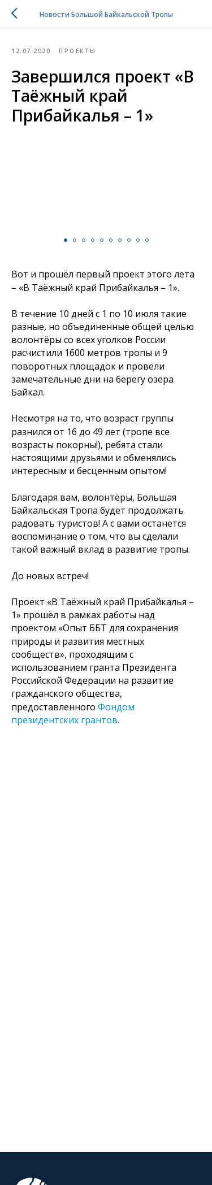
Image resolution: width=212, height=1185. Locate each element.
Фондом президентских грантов (73, 713)
